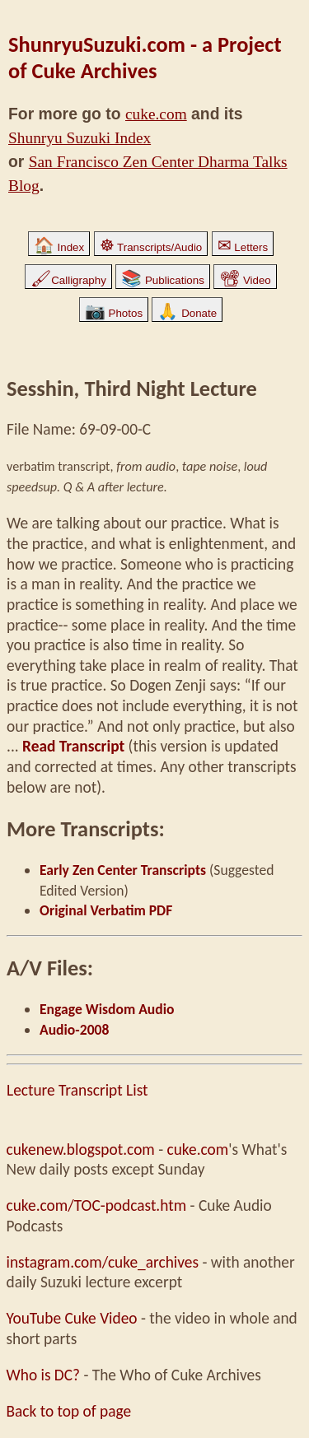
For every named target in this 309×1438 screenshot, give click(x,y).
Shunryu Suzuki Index (79, 138)
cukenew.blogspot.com (81, 1149)
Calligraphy (68, 280)
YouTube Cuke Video (72, 1318)
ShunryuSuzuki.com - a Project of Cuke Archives (145, 57)
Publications (162, 280)
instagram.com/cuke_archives (103, 1262)
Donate (187, 313)
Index (59, 247)
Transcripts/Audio (151, 247)
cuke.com (156, 114)
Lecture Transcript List (77, 1090)
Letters (243, 247)
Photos (114, 313)
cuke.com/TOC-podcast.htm (97, 1205)
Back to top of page (69, 1411)
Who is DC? (44, 1375)
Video (245, 280)
